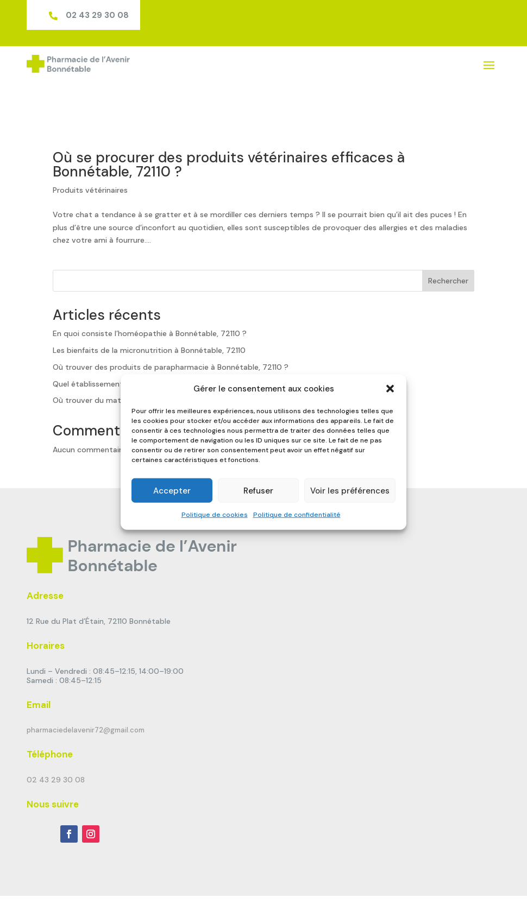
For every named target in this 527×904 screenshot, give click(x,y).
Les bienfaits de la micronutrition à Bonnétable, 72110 (149, 319)
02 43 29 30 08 (97, 15)
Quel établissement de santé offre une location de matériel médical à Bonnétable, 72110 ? (215, 352)
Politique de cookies (214, 514)
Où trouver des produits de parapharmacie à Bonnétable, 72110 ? (170, 336)
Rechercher (448, 250)
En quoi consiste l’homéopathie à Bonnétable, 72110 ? (150, 302)
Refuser (258, 490)
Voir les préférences (350, 490)
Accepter (172, 490)
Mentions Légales (257, 881)
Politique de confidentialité (297, 514)
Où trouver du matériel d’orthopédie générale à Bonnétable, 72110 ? (175, 369)
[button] (390, 388)
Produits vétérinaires (90, 159)
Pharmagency (187, 881)
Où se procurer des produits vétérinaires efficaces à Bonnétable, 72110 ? (229, 133)
